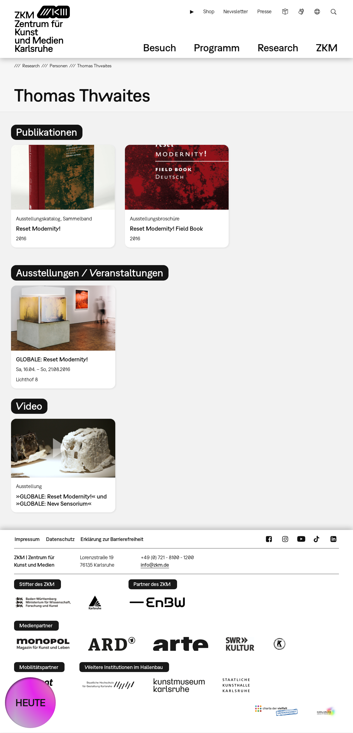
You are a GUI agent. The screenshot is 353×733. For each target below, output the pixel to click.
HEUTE (30, 702)
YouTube (301, 539)
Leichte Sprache (285, 11)
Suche (333, 11)
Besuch (159, 48)
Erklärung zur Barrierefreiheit (112, 539)
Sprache (317, 11)
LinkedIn (333, 539)
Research (278, 48)
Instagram (285, 539)
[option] (63, 196)
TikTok (317, 539)
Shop (208, 11)
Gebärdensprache (301, 11)
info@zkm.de (155, 565)
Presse (264, 11)
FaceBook (268, 539)
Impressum (27, 539)
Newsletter (235, 11)
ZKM (327, 48)
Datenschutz (60, 539)
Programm (217, 48)
